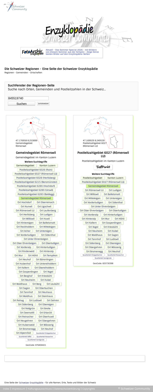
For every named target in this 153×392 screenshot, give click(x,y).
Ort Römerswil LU (25, 210)
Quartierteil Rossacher (45, 337)
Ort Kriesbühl (45, 275)
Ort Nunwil (26, 206)
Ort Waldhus (25, 296)
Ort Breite (45, 308)
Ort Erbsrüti (46, 312)
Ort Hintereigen (25, 222)
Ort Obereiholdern (44, 267)
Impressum (18, 388)
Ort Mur (18, 255)
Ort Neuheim (28, 279)
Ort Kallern (23, 267)
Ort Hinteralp (46, 251)
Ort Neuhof (25, 259)
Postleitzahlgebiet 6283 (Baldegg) (36, 194)
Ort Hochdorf (24, 202)
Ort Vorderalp (24, 247)
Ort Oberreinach (45, 202)
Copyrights (88, 388)
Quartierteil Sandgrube (35, 340)
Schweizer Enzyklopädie (31, 382)
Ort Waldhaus (19, 283)
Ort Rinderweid (26, 251)
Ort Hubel (45, 279)
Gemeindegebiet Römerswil (36, 198)
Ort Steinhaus (45, 296)
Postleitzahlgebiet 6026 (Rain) (35, 169)
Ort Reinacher (25, 316)
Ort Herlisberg (27, 214)
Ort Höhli (33, 255)
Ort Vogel (48, 271)
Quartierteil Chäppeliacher (46, 333)
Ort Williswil (28, 218)
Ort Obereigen (46, 304)
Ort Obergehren (46, 320)
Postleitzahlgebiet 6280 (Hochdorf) (36, 186)
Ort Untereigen (44, 230)
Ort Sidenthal (48, 234)
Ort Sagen (24, 288)
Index (6, 388)
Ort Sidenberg (25, 304)
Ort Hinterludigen (45, 247)
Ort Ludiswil (35, 300)
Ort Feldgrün (28, 308)
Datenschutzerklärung (67, 388)
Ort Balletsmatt (47, 222)
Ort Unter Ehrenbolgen (36, 238)
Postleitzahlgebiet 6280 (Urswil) (36, 190)
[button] (21, 104)
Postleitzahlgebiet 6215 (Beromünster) (36, 181)
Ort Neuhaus (45, 292)
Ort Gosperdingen (28, 271)
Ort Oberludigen (50, 243)
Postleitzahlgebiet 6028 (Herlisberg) (35, 177)
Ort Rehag (18, 300)
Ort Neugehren (25, 320)
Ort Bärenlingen (44, 259)
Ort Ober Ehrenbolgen (24, 243)
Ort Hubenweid (26, 324)
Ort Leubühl (53, 283)
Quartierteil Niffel (25, 337)
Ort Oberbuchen (44, 288)
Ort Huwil (45, 218)
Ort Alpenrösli (23, 332)
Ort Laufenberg (48, 210)
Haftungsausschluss (40, 388)
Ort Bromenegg (27, 328)
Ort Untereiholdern (46, 263)
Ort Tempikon (50, 255)
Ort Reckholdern (25, 226)
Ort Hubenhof (23, 263)
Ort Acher (25, 230)
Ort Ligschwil (44, 206)
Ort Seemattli (27, 312)
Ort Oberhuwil (46, 316)
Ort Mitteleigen (47, 226)
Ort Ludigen (46, 214)
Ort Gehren (53, 300)
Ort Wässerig (46, 324)
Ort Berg (36, 283)
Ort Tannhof (26, 292)
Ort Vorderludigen (26, 234)
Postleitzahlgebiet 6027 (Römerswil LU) (36, 173)
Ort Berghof (26, 275)
